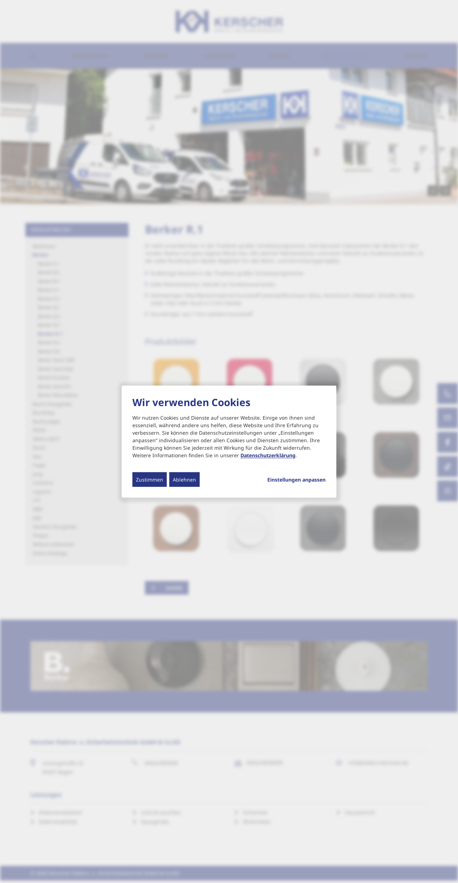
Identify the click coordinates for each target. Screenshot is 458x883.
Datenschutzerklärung (268, 455)
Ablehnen (184, 479)
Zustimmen (149, 479)
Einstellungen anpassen (296, 479)
